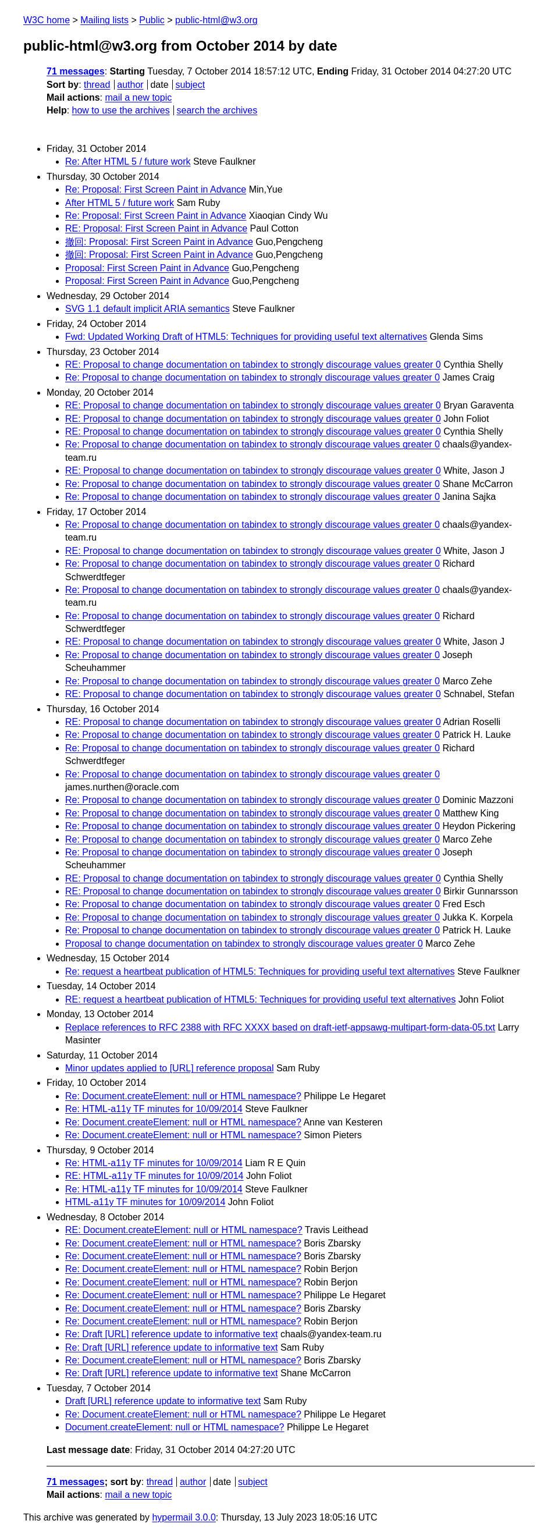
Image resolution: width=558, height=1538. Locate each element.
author (130, 85)
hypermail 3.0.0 (183, 1517)
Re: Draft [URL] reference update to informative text (171, 1334)
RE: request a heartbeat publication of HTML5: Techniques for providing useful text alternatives (260, 999)
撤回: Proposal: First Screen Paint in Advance (159, 242)
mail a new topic (138, 97)
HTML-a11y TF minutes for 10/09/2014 (145, 1202)
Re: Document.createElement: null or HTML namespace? (183, 1096)
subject (190, 85)
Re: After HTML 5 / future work (127, 161)
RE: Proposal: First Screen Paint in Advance (156, 228)
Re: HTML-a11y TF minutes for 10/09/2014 (154, 1109)
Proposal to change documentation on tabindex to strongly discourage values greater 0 (244, 944)
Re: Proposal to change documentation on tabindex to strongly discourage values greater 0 (252, 377)
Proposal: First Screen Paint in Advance (147, 268)
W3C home (46, 20)
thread (97, 85)
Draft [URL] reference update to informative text (163, 1401)
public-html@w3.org (216, 20)
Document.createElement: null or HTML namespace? (174, 1427)
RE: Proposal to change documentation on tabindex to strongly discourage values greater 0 (253, 365)
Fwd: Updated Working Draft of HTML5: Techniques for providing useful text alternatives (246, 337)
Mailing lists (104, 20)
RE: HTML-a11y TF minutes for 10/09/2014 (154, 1176)
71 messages (76, 71)
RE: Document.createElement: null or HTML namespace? (184, 1230)
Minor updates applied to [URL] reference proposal (169, 1068)
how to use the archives (121, 110)
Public (152, 20)
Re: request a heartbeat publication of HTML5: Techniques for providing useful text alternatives (259, 971)
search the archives (217, 110)
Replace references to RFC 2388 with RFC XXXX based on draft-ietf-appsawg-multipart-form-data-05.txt (280, 1027)
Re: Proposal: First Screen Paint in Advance (155, 189)
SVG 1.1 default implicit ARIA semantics (147, 309)
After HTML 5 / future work (119, 203)
